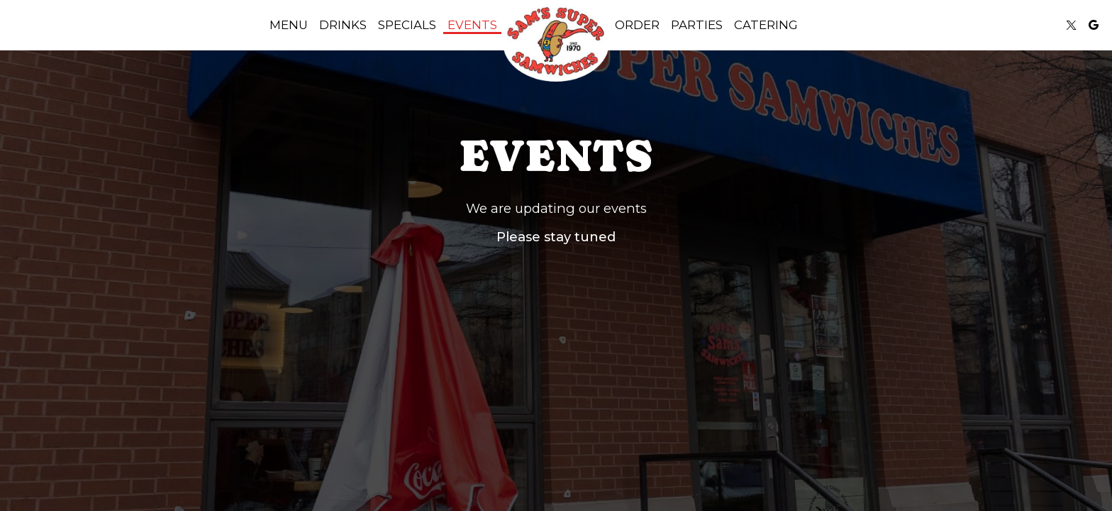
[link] (556, 43)
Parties (697, 25)
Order (637, 25)
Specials (407, 25)
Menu (288, 25)
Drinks (343, 25)
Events (472, 25)
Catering (766, 25)
